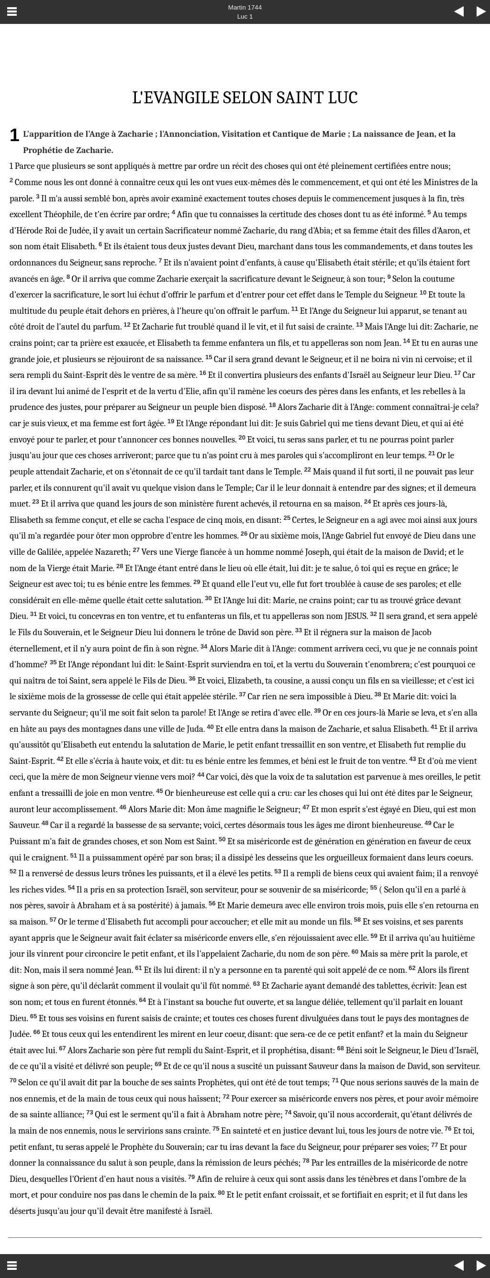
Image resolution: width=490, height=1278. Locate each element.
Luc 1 (245, 16)
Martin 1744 (245, 7)
